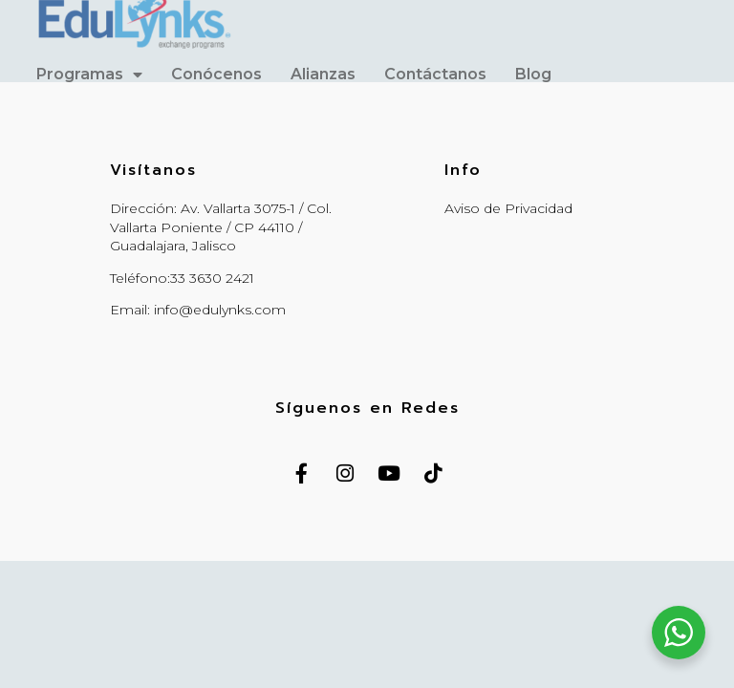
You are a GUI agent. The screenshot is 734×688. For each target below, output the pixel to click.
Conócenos (216, 74)
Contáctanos (435, 74)
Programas (89, 74)
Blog (533, 74)
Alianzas (323, 74)
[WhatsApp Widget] (678, 632)
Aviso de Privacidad (508, 208)
